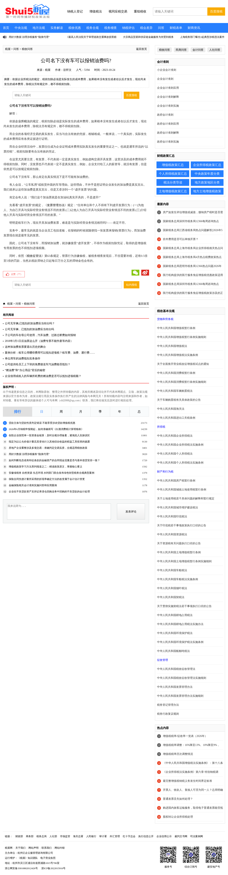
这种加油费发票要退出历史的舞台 (25, 346)
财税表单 (176, 27)
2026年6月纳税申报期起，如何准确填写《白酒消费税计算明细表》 (46, 429)
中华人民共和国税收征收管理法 (176, 669)
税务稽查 (110, 27)
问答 (161, 27)
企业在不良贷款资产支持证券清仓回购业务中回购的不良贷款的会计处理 (49, 491)
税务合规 (92, 27)
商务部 (30, 836)
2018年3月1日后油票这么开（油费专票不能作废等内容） (39, 341)
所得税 (161, 426)
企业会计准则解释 (168, 96)
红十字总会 (129, 836)
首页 (6, 27)
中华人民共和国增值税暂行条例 (176, 328)
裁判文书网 (181, 836)
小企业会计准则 (166, 69)
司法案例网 (196, 836)
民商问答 (181, 49)
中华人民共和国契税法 (170, 597)
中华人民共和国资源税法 (172, 534)
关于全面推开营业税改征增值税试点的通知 (183, 364)
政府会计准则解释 (168, 132)
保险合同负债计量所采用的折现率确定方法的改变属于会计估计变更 (47, 479)
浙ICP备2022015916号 (53, 868)
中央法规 (21, 27)
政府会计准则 (165, 114)
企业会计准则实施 (168, 105)
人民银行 (91, 836)
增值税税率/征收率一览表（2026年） (185, 736)
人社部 (53, 836)
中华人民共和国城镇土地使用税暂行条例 (181, 489)
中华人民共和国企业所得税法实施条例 (180, 444)
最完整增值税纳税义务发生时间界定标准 (187, 780)
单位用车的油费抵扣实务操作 (22, 358)
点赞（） (17, 274)
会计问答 (198, 49)
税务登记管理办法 (168, 704)
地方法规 (39, 27)
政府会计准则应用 (168, 123)
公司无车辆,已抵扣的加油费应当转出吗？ (30, 323)
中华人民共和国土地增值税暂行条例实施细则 (184, 561)
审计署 (103, 836)
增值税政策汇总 (173, 165)
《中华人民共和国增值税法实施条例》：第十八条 (193, 763)
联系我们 (47, 847)
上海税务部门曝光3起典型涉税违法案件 (202, 36)
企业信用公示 (164, 836)
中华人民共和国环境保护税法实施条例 (180, 642)
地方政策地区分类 (207, 182)
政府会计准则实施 (168, 141)
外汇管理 (115, 836)
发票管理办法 (56, 205)
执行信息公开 (146, 836)
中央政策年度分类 (207, 173)
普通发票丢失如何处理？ (178, 798)
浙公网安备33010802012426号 (21, 868)
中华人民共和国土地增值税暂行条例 (179, 552)
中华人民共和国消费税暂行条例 (176, 372)
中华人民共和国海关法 (170, 408)
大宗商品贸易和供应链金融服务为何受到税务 (148, 36)
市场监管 (65, 836)
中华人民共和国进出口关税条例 (176, 417)
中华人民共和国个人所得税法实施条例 (180, 462)
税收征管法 (34, 255)
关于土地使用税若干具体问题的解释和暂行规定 (185, 498)
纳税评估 (128, 27)
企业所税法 (22, 121)
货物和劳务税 (165, 319)
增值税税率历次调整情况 (178, 754)
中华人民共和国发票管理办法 (175, 686)
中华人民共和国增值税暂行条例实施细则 (181, 337)
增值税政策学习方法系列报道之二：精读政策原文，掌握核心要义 (45, 466)
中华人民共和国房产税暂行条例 (176, 480)
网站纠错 (60, 847)
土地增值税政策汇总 (173, 191)
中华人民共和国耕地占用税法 (175, 615)
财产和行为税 (165, 471)
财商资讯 (194, 27)
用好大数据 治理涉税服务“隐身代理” (29, 36)
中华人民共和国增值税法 (172, 346)
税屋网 (8, 847)
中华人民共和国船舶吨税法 (173, 651)
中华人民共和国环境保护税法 (175, 633)
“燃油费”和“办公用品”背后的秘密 (25, 370)
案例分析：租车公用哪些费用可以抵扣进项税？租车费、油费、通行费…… (50, 352)
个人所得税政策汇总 (173, 173)
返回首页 (141, 49)
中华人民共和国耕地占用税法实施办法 (180, 624)
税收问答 (27, 49)
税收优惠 (74, 27)
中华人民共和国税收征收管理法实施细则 (181, 677)
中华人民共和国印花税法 (172, 516)
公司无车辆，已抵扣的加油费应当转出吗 (29, 329)
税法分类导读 (172, 182)
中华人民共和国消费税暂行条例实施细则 (181, 381)
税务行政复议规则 (168, 713)
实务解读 (56, 27)
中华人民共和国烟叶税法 (172, 588)
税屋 (8, 49)
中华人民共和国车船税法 (172, 570)
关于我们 (20, 847)
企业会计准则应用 (168, 87)
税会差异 (146, 27)
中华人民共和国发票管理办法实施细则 (180, 695)
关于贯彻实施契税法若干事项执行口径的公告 (184, 606)
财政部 (19, 836)
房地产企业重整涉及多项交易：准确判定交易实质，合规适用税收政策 (48, 447)
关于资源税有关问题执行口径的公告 (179, 543)
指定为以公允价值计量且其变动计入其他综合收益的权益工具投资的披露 (49, 441)
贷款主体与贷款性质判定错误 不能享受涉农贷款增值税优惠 (42, 422)
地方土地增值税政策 (207, 191)
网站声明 (33, 847)
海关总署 (78, 836)
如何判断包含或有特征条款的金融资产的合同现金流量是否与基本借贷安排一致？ (54, 460)
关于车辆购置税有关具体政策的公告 (179, 399)
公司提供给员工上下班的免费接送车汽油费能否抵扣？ (37, 364)
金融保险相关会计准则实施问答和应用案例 (33, 485)
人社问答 (214, 49)
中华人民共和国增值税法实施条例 (177, 355)
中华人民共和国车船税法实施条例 (177, 579)
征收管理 (162, 660)
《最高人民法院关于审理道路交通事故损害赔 (91, 36)
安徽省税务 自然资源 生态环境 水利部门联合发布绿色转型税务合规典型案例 (51, 472)
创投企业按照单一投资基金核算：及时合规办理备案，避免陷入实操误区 (49, 435)
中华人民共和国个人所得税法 (175, 453)
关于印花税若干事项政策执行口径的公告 (181, 525)
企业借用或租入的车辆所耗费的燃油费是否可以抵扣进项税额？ (43, 376)
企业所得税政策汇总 (207, 165)
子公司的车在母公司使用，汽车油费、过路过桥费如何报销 (40, 335)
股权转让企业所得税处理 (178, 816)
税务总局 (41, 836)
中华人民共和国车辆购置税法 (175, 390)
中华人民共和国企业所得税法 (175, 435)
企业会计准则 (165, 78)
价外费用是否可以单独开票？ (180, 239)
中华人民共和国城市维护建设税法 (177, 507)
